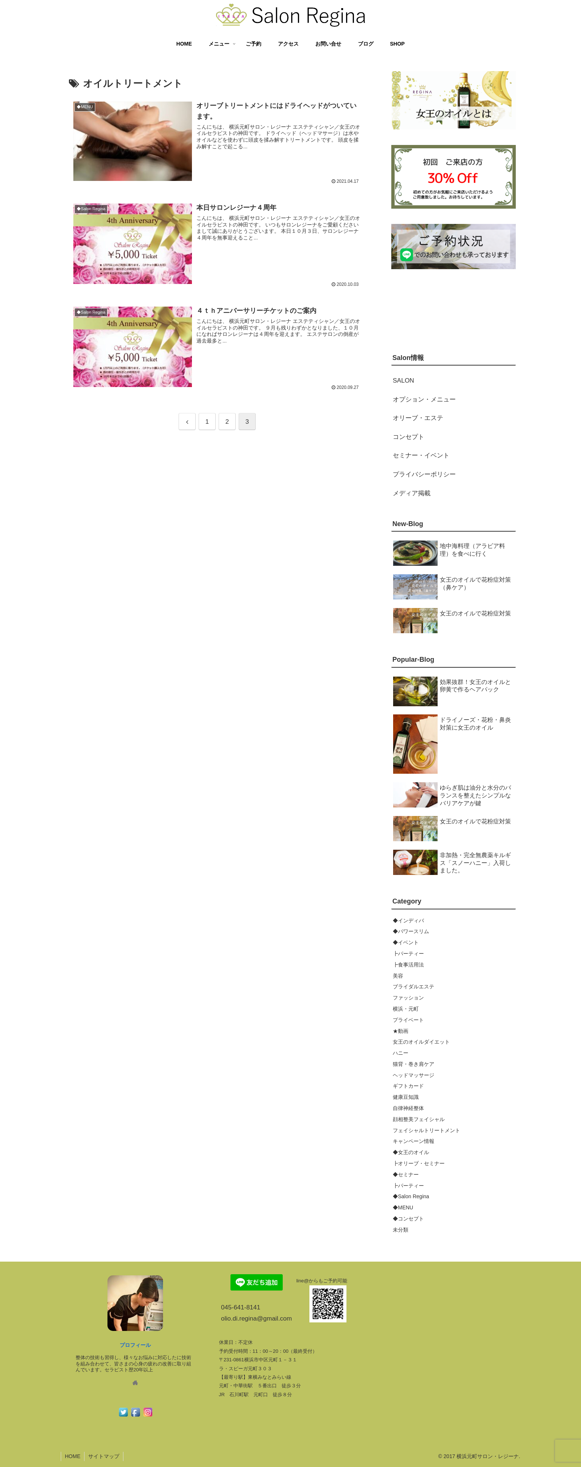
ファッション (408, 998)
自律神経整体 (408, 1108)
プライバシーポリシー (424, 474)
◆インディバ (408, 921)
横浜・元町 (406, 1009)
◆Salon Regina (411, 1196)
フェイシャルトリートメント (426, 1130)
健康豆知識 (406, 1097)
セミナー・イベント (421, 455)
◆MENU (403, 1207)
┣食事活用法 (408, 965)
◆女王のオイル (411, 1152)
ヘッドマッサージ (413, 1075)
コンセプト (408, 436)
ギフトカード (408, 1086)
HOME (72, 1456)
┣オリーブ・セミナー (419, 1163)
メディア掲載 (412, 493)
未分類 (400, 1230)
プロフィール (135, 1345)
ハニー (400, 1053)
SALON (403, 380)
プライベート (408, 1020)
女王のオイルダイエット (421, 1042)
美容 (398, 976)
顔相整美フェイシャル (419, 1119)
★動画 (400, 1031)
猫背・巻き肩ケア (413, 1064)
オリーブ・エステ (418, 418)
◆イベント (406, 942)
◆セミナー (406, 1174)
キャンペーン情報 (413, 1141)
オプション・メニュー (424, 399)
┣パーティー (408, 953)
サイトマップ (103, 1456)
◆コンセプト (408, 1219)
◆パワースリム (411, 931)
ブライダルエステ (413, 986)
